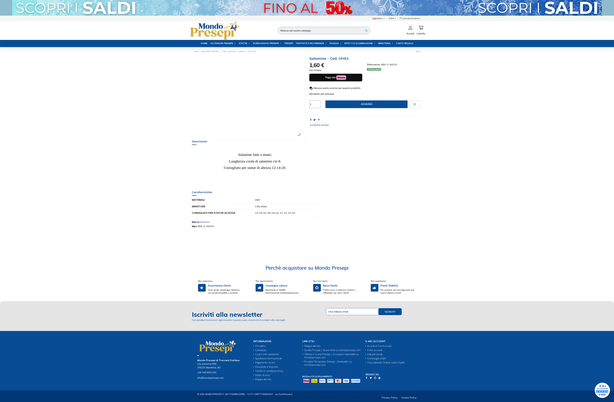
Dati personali (374, 354)
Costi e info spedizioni (267, 354)
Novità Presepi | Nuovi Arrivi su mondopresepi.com (332, 350)
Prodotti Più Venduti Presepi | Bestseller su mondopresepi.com (328, 363)
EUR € (392, 18)
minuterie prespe (319, 124)
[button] (223, 43)
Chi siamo (260, 346)
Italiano (379, 18)
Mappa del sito (263, 379)
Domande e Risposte (266, 367)
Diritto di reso (262, 375)
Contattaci (260, 350)
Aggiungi (366, 104)
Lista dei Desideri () (409, 18)
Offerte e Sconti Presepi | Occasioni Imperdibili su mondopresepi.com (331, 356)
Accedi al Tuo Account (379, 346)
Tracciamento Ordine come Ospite (386, 362)
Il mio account (375, 350)
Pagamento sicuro (265, 362)
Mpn (194, 226)
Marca (195, 221)
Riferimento (373, 64)
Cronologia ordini (376, 358)
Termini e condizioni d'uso (269, 371)
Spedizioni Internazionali (268, 358)
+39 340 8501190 (206, 372)
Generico (205, 221)
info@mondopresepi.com (210, 377)
